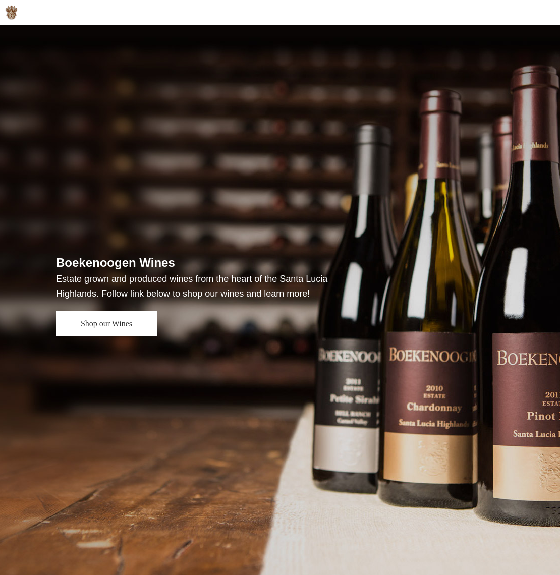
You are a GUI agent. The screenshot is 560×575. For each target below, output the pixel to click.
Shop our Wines (106, 323)
